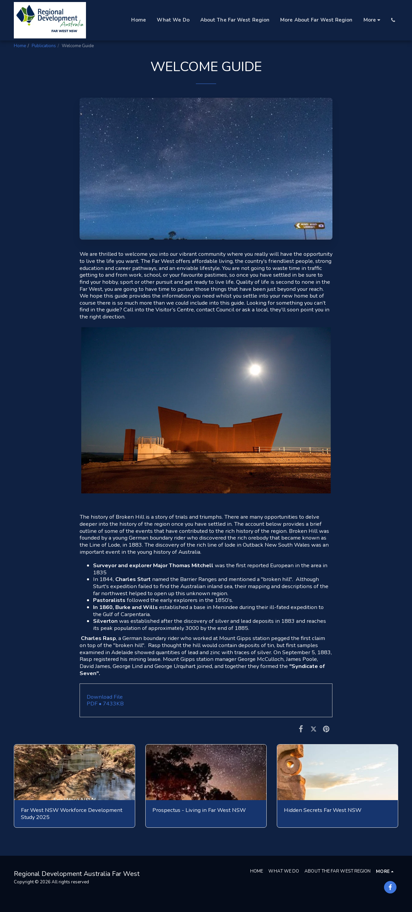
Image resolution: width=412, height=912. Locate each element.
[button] (393, 20)
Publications (44, 46)
